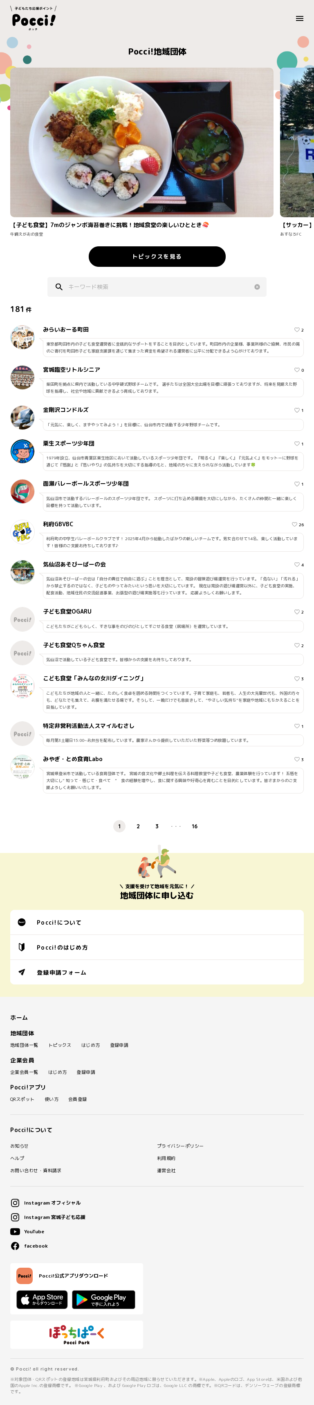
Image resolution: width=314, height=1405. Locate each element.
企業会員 (22, 1060)
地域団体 (22, 1033)
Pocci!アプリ (28, 1087)
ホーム (19, 1018)
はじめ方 (90, 1045)
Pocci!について (50, 922)
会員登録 (77, 1099)
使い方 (51, 1099)
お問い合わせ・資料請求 (36, 1171)
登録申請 (119, 1045)
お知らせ (19, 1146)
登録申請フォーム (52, 972)
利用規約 (166, 1158)
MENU (302, 18)
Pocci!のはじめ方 (53, 947)
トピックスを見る (157, 256)
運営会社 (166, 1171)
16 (194, 826)
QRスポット (22, 1099)
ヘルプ (17, 1158)
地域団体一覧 (24, 1045)
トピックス (60, 1045)
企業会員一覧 (24, 1072)
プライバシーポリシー (180, 1146)
